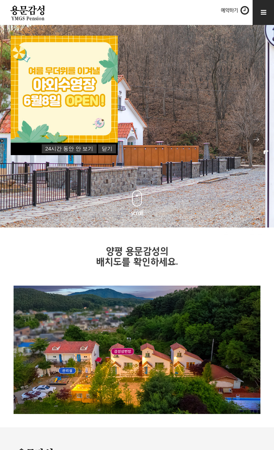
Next (256, 139)
